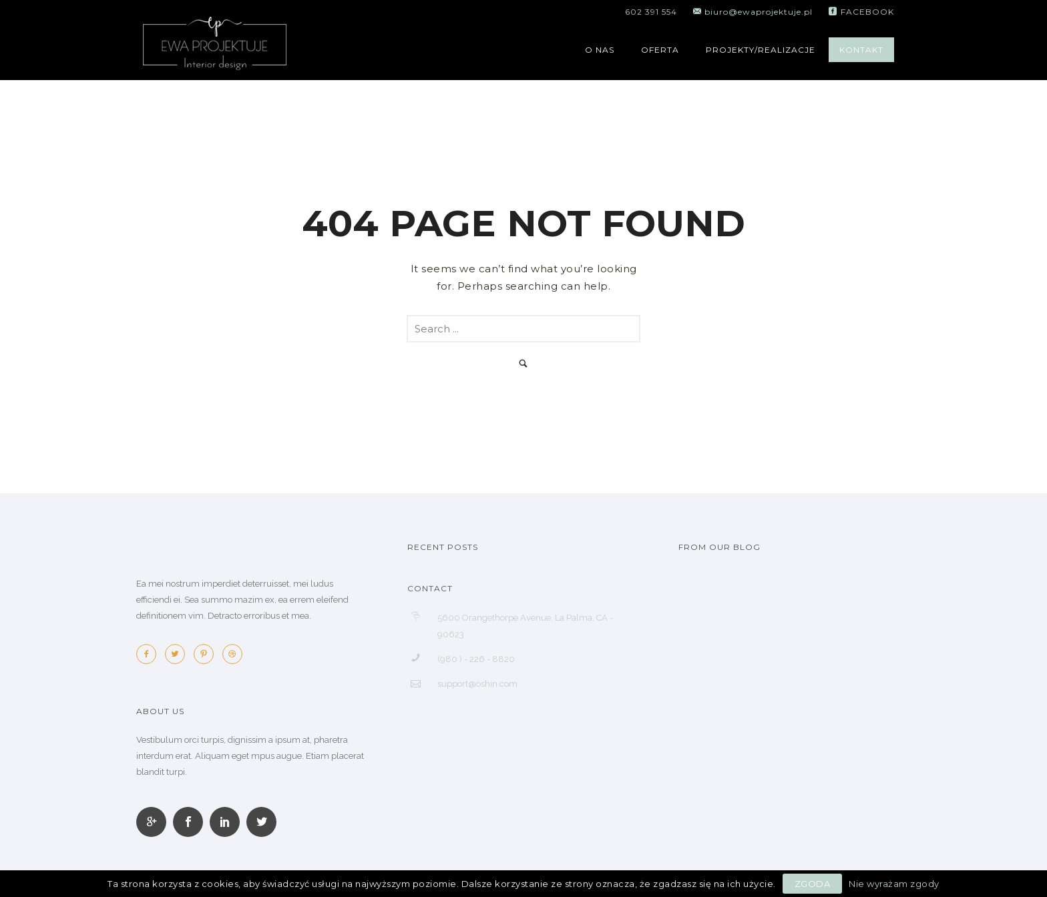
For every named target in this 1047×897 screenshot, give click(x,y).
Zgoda (813, 883)
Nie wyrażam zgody (894, 883)
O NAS (599, 50)
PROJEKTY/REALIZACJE (760, 50)
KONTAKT (861, 50)
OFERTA (660, 50)
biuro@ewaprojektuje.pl (757, 12)
